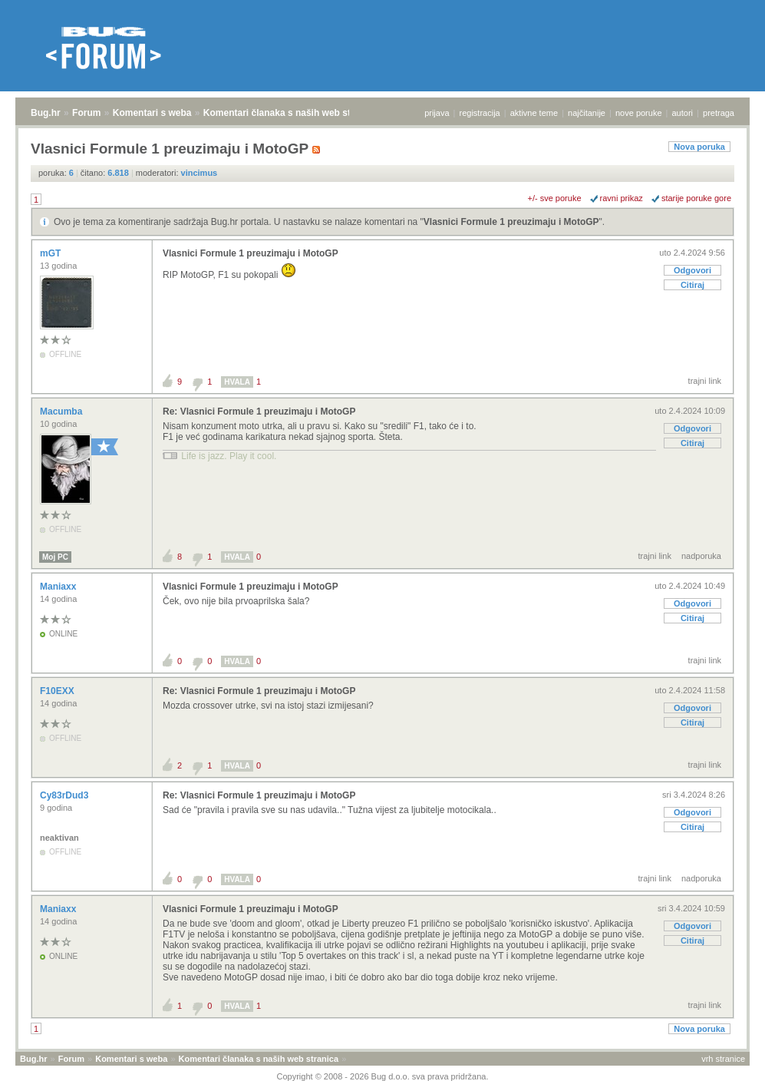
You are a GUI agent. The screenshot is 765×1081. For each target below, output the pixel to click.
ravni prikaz (621, 198)
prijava (436, 112)
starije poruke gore (696, 198)
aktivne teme (534, 112)
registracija (480, 112)
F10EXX (58, 691)
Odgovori (692, 270)
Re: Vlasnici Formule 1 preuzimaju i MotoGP (259, 411)
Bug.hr (46, 112)
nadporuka (701, 555)
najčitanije (586, 112)
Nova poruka (699, 146)
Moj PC (55, 557)
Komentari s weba (152, 112)
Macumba (62, 411)
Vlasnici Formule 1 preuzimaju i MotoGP (511, 222)
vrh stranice (723, 1058)
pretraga (718, 112)
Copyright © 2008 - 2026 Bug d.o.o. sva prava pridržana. (383, 1076)
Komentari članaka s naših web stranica (290, 112)
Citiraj (692, 284)
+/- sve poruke (555, 198)
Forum (86, 112)
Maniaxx (59, 586)
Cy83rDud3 (65, 795)
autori (683, 112)
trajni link (704, 380)
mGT (52, 253)
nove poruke (638, 112)
